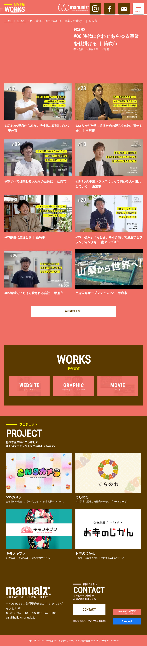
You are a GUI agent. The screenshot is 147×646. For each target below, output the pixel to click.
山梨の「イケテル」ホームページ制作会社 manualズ (75, 640)
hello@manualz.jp (24, 617)
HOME (8, 20)
